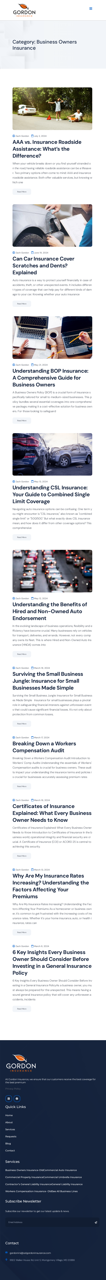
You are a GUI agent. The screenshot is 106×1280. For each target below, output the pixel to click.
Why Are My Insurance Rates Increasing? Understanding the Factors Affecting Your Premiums (51, 886)
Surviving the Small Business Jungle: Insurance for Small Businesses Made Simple (48, 680)
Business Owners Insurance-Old (24, 1170)
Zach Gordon (22, 136)
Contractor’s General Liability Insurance (28, 1184)
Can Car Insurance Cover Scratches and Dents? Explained (43, 265)
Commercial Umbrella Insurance (62, 1177)
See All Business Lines (65, 1191)
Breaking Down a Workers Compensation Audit (44, 747)
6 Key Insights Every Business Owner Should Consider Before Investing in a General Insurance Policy (52, 962)
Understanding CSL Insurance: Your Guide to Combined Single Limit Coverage (51, 494)
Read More (21, 191)
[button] (52, 1122)
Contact (10, 1150)
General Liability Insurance (67, 1184)
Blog (8, 1143)
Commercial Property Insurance (24, 1177)
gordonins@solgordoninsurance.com (30, 1252)
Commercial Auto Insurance (60, 1170)
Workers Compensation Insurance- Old (28, 1191)
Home (9, 1115)
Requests (12, 1136)
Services (10, 1129)
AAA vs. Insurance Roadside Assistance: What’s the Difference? (47, 148)
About (10, 1122)
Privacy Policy (13, 1088)
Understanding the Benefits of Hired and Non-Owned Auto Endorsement (50, 611)
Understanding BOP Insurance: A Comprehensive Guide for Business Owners (50, 377)
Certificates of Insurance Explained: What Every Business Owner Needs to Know (52, 813)
